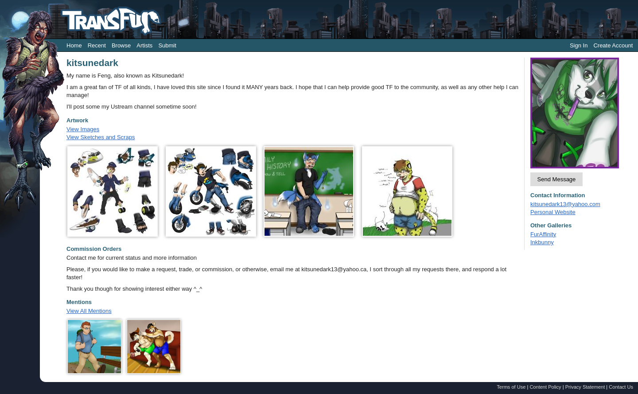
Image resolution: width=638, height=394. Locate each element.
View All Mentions (89, 311)
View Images (82, 129)
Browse (121, 45)
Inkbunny (542, 242)
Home (74, 45)
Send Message (556, 179)
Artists (144, 45)
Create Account (613, 45)
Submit (167, 45)
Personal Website (553, 212)
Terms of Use (511, 387)
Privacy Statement (585, 387)
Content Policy (545, 387)
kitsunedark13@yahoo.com (565, 204)
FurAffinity (543, 234)
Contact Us (621, 387)
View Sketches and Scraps (100, 137)
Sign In (578, 45)
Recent (97, 45)
